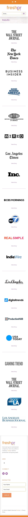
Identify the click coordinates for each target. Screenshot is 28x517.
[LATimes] (14, 149)
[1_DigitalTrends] (14, 294)
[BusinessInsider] (14, 66)
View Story (14, 43)
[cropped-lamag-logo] (14, 280)
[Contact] (6, 473)
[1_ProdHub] (14, 312)
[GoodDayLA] (14, 395)
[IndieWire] (14, 250)
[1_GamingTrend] (14, 357)
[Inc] (14, 168)
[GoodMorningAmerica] (14, 85)
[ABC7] (14, 213)
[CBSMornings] (14, 194)
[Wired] (14, 130)
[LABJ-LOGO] (14, 417)
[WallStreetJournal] (14, 29)
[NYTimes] (14, 47)
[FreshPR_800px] (8, 442)
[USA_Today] (14, 331)
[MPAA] (14, 111)
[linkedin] (3, 473)
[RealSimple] (14, 231)
